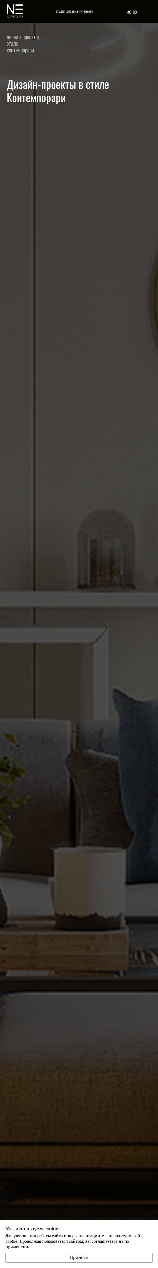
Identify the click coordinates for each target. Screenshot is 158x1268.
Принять (79, 1257)
